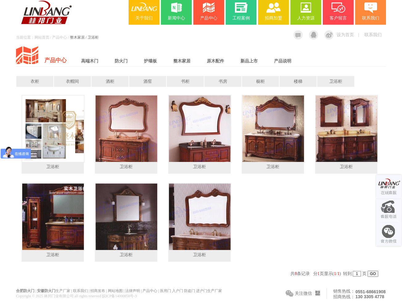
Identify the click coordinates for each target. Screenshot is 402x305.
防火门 (121, 61)
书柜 (185, 81)
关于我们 (144, 18)
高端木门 (89, 61)
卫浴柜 (335, 81)
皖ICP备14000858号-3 (119, 296)
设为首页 (345, 34)
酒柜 (110, 81)
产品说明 (282, 61)
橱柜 (260, 81)
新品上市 (249, 61)
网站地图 (115, 291)
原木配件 (215, 61)
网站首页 (42, 37)
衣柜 (35, 81)
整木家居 (182, 61)
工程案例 (241, 18)
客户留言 (338, 18)
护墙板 (150, 61)
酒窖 (147, 81)
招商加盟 (273, 18)
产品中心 (208, 18)
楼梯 (298, 81)
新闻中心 (176, 18)
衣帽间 (72, 81)
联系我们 (373, 34)
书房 (223, 81)
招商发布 (97, 291)
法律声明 (132, 291)
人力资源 (305, 18)
